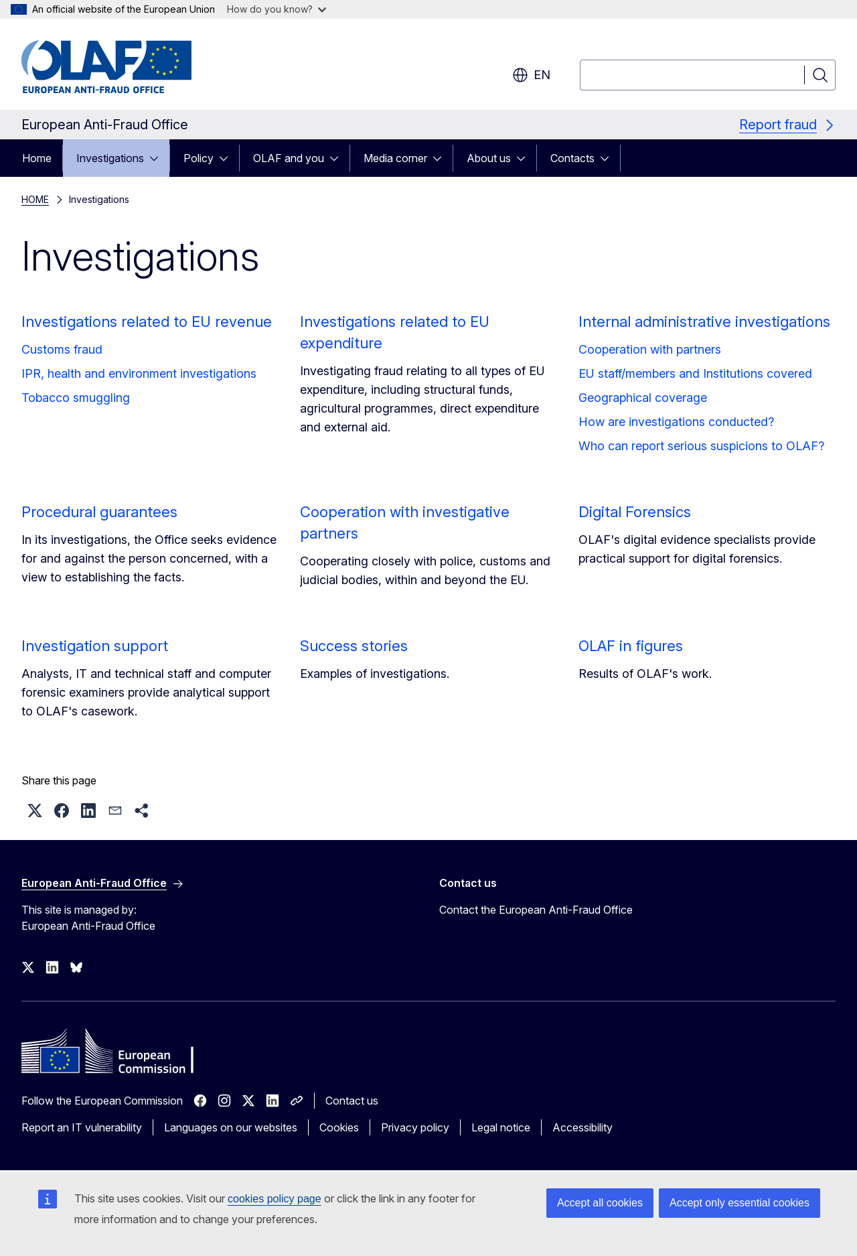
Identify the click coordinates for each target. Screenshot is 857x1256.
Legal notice (500, 1127)
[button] (35, 810)
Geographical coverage (642, 398)
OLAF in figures (630, 645)
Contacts (572, 158)
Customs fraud (61, 349)
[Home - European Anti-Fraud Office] (129, 67)
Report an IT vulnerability (81, 1127)
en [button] (531, 75)
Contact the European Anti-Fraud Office (536, 909)
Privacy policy (415, 1127)
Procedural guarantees (99, 511)
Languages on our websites (230, 1127)
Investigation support (94, 645)
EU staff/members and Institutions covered (695, 373)
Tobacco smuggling (75, 398)
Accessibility (582, 1127)
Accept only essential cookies (739, 1202)
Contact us (351, 1100)
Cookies (339, 1127)
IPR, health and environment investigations (138, 373)
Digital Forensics (634, 511)
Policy (198, 158)
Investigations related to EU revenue (146, 321)
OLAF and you (288, 158)
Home (37, 158)
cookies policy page (274, 1198)
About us (489, 158)
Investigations (110, 158)
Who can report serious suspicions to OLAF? (701, 446)
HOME (35, 199)
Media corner (395, 158)
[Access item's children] (158, 158)
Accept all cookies (600, 1202)
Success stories (354, 645)
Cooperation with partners (649, 349)
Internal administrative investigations (704, 321)
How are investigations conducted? (676, 422)
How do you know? (276, 9)
